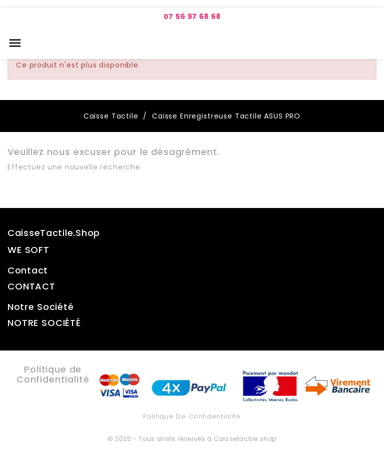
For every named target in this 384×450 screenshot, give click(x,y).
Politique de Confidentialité (191, 416)
